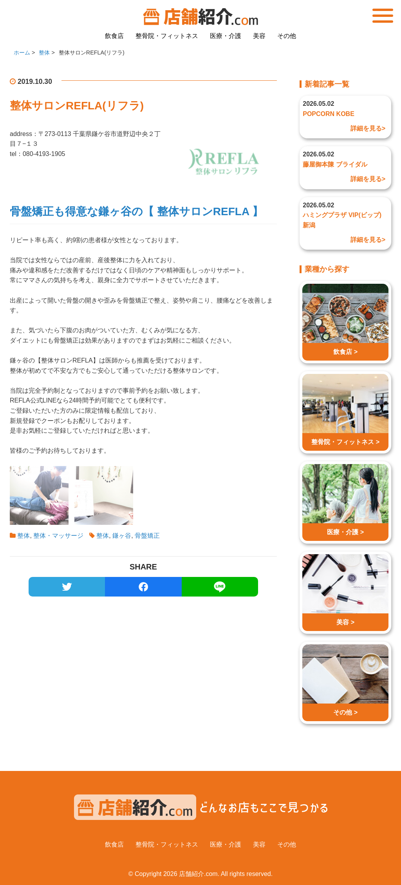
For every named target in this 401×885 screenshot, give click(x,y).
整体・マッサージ (58, 535)
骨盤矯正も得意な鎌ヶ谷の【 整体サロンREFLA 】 (136, 211)
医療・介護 (225, 36)
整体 (23, 535)
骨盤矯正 (147, 535)
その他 (286, 36)
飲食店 (114, 36)
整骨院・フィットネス (166, 36)
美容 (259, 36)
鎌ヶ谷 (121, 535)
